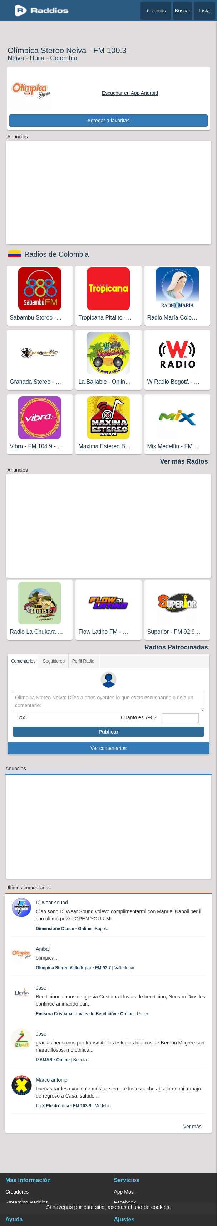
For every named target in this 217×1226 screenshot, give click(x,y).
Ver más (192, 1126)
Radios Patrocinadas (176, 647)
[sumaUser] (180, 718)
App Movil (125, 1192)
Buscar (183, 11)
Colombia (63, 58)
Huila (37, 58)
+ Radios (156, 11)
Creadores (17, 1192)
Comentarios (23, 661)
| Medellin (73, 1105)
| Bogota (72, 928)
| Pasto (92, 1013)
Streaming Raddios (26, 1202)
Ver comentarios (108, 748)
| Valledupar (85, 967)
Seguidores (54, 661)
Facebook (125, 1202)
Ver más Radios (184, 461)
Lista (204, 11)
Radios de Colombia (56, 254)
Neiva (16, 58)
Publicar (108, 732)
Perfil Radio (83, 661)
